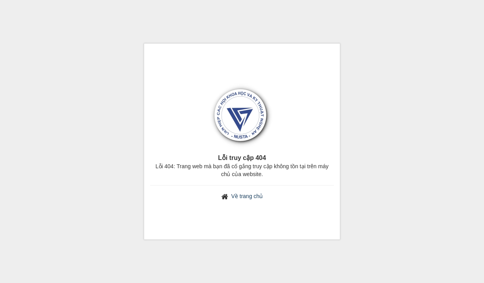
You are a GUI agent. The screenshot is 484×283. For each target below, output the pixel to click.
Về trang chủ (247, 196)
